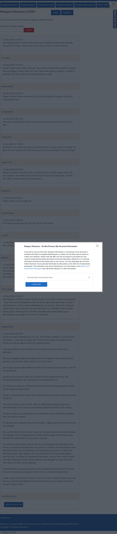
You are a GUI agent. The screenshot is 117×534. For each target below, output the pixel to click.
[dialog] (58, 267)
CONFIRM (36, 284)
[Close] (98, 246)
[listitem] (58, 277)
